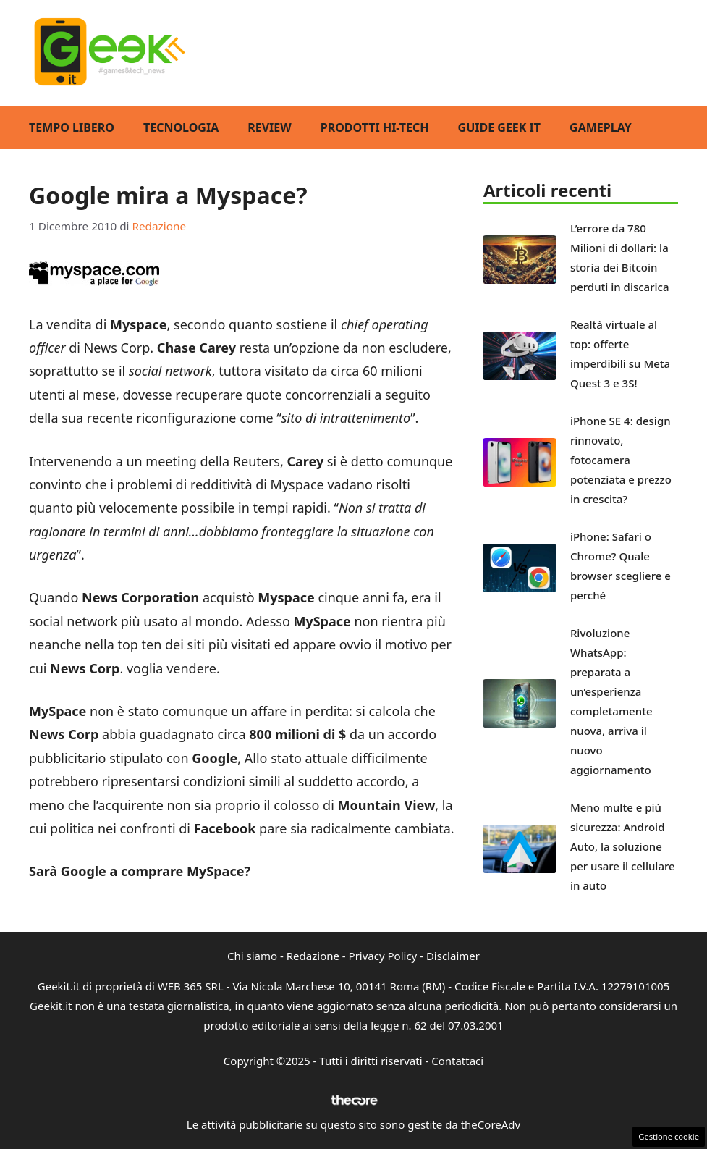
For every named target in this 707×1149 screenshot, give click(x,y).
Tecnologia (181, 127)
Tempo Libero (71, 127)
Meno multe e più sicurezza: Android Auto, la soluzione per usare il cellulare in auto (622, 846)
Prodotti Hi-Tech (375, 127)
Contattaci (457, 1060)
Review (269, 127)
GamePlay (601, 127)
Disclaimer (453, 955)
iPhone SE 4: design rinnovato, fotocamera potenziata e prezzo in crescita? (621, 459)
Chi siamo (252, 955)
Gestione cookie (668, 1136)
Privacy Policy (383, 955)
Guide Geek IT (499, 127)
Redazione (313, 955)
